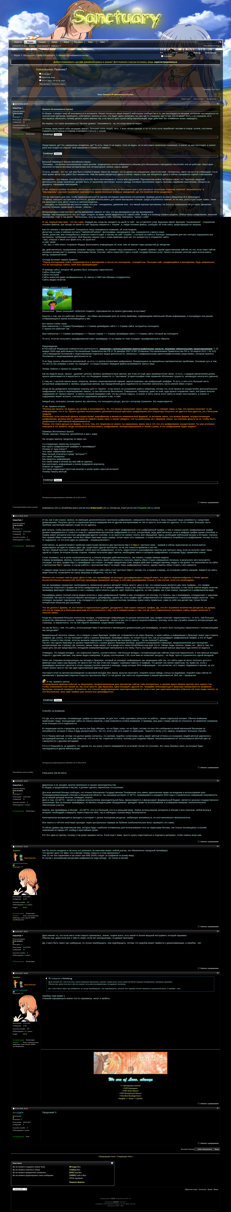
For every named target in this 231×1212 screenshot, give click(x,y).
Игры (90, 42)
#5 (218, 931)
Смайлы (72, 1169)
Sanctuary (202, 1189)
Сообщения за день (20, 46)
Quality (139, 1098)
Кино (102, 42)
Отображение (211, 99)
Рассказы (78, 42)
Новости (18, 42)
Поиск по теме (198, 99)
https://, (136, 545)
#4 (218, 846)
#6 (218, 973)
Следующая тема (124, 1156)
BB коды (73, 1167)
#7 (218, 1108)
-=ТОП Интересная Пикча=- (130, 1093)
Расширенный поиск (211, 46)
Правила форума (76, 1182)
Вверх (217, 1149)
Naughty (122, 1098)
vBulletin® (116, 1202)
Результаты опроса (58, 84)
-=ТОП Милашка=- (130, 1088)
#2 (218, 516)
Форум (30, 42)
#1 (218, 104)
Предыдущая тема (107, 1156)
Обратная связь (191, 1189)
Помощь (197, 53)
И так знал (45, 74)
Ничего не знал (47, 77)
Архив (210, 1189)
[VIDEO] (72, 1175)
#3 (218, 781)
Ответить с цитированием (208, 502)
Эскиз (131, 1098)
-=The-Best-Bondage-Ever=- (130, 1096)
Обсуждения (28, 55)
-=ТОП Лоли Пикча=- (130, 1091)
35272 (25, 907)
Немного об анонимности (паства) (118, 94)
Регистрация (210, 53)
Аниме (54, 42)
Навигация (55, 46)
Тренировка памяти (132, 1085)
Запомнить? (167, 56)
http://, (60, 565)
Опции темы (185, 99)
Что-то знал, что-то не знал (52, 80)
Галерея (42, 42)
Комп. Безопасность (46, 55)
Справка (32, 46)
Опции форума (42, 46)
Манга (66, 42)
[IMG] (71, 1172)
